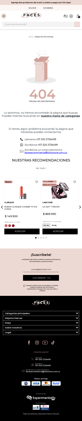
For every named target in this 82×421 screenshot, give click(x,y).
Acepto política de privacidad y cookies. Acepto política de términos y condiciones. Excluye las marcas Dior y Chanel (42, 288)
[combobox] (41, 24)
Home (31, 37)
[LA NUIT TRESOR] (60, 206)
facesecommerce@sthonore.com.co (45, 152)
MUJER (32, 8)
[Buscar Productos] (77, 24)
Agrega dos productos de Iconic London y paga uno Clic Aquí (41, 2)
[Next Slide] (79, 207)
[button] (6, 225)
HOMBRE (48, 8)
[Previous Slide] (2, 207)
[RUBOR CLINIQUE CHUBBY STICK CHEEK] (22, 206)
